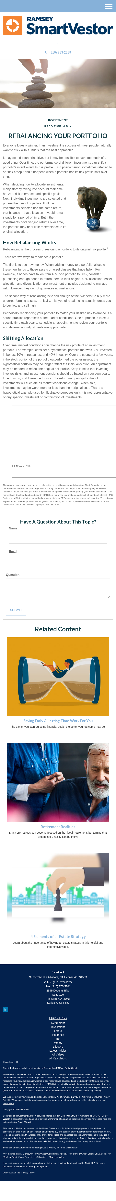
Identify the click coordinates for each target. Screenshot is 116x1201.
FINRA (91, 1116)
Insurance (58, 1034)
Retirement (58, 1023)
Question (12, 574)
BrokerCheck (71, 1068)
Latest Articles (57, 1050)
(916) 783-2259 (58, 52)
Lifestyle (58, 1046)
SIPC (97, 1116)
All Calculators (58, 1058)
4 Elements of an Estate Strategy (58, 936)
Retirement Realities (58, 827)
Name (13, 528)
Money (58, 1042)
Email (13, 551)
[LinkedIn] (57, 43)
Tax (58, 1038)
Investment (58, 1027)
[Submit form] (16, 610)
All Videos (58, 1054)
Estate (58, 1030)
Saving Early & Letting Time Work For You (58, 721)
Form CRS (14, 1062)
